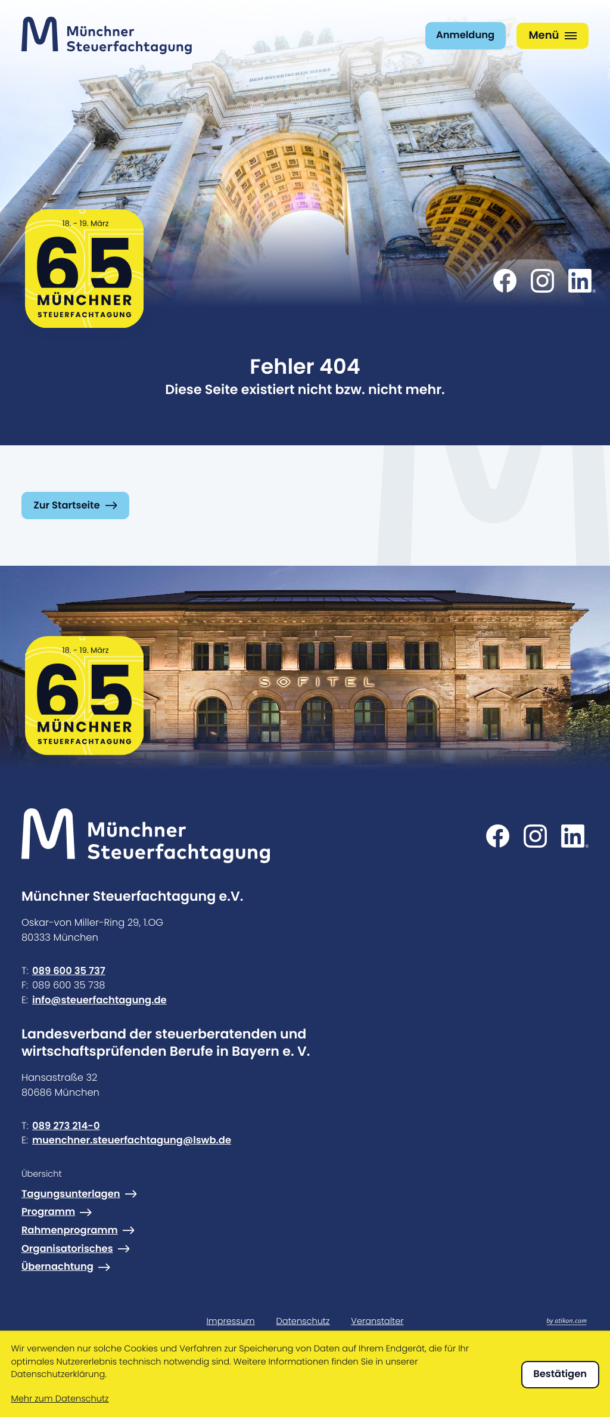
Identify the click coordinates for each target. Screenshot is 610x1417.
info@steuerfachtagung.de (99, 1000)
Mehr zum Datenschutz (59, 1399)
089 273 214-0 (66, 1126)
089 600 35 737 (68, 971)
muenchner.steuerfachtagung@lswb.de (131, 1140)
